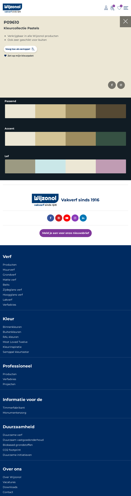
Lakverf (7, 299)
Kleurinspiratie (12, 347)
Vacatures (9, 482)
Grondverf (9, 274)
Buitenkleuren (12, 332)
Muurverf (9, 269)
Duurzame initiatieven (17, 455)
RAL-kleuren (11, 337)
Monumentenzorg (14, 412)
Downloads (10, 487)
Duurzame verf (12, 435)
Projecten (9, 384)
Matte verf (9, 279)
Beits (6, 284)
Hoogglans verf (13, 294)
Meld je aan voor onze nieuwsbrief (65, 233)
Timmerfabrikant (14, 407)
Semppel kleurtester (16, 352)
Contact (8, 492)
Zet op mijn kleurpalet (21, 55)
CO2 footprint (12, 450)
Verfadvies (9, 304)
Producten (9, 264)
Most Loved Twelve (15, 342)
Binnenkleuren (12, 327)
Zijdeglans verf (12, 289)
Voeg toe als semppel (17, 49)
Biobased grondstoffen (18, 445)
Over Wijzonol (12, 477)
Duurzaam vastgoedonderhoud (23, 440)
